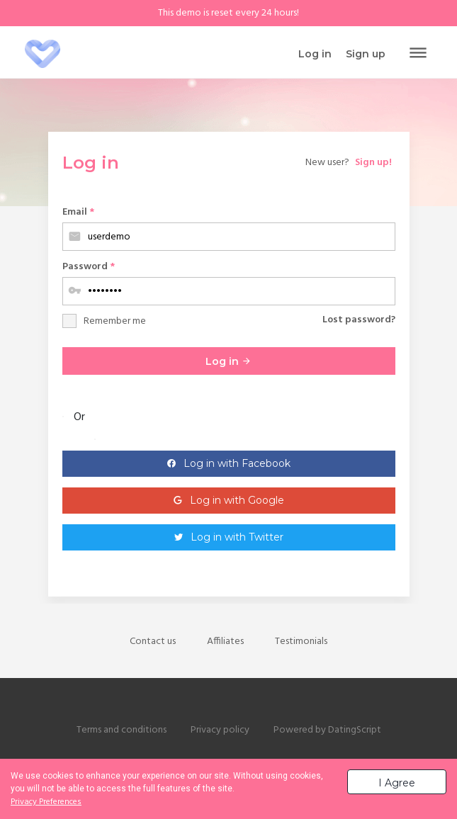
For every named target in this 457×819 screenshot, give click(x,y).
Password (88, 266)
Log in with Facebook (237, 463)
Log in (228, 361)
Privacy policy (220, 730)
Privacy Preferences (46, 802)
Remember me (115, 321)
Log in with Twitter (237, 537)
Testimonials (301, 641)
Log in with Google (237, 500)
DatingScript (354, 730)
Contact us (153, 641)
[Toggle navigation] (418, 54)
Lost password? (358, 320)
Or (79, 417)
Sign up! (373, 162)
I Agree (396, 782)
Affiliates (225, 641)
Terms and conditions (122, 730)
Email (78, 212)
